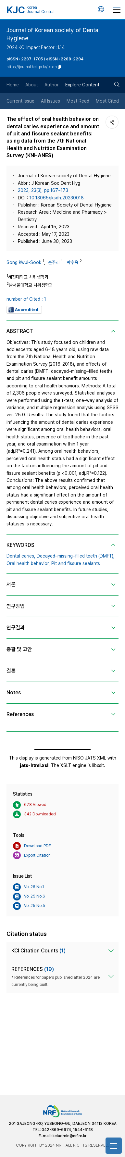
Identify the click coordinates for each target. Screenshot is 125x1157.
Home (12, 84)
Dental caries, (20, 556)
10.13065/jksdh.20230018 (57, 197)
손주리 (54, 262)
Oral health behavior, (28, 563)
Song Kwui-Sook (23, 262)
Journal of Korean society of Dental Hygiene (53, 34)
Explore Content (82, 84)
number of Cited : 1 (26, 299)
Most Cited (107, 101)
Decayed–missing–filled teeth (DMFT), (76, 556)
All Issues (50, 101)
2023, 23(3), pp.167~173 (43, 190)
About (31, 84)
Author (51, 84)
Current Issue (20, 101)
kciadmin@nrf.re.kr (69, 1136)
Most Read (78, 101)
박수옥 (72, 262)
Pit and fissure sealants (75, 563)
